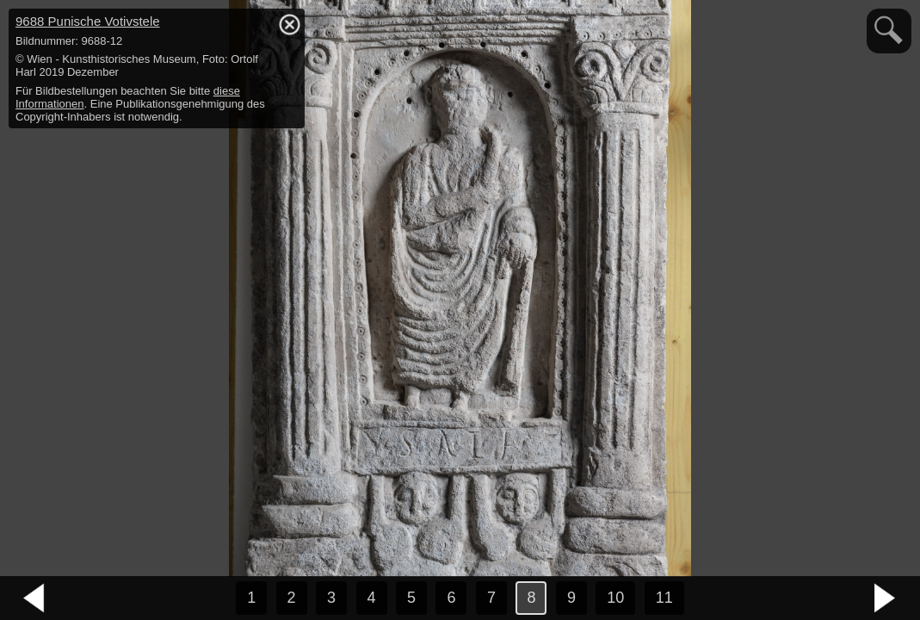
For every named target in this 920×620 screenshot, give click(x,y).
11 (664, 597)
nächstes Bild (885, 598)
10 (615, 597)
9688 (87, 21)
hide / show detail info (289, 24)
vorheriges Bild (34, 598)
